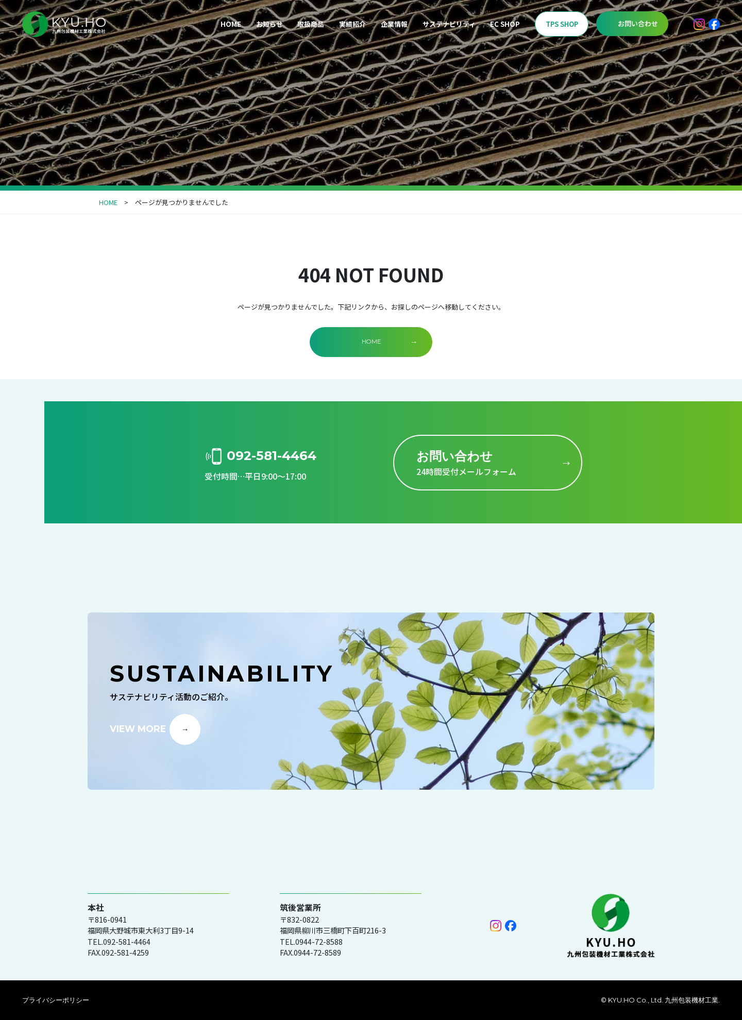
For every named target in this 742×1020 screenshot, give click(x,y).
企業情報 (394, 24)
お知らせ (269, 24)
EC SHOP (505, 24)
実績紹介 (352, 24)
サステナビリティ (449, 24)
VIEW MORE (138, 728)
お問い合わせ (638, 23)
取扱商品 (310, 24)
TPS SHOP (562, 24)
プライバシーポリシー (55, 1000)
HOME (231, 24)
